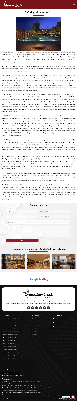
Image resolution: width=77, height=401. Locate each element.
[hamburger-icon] (74, 4)
